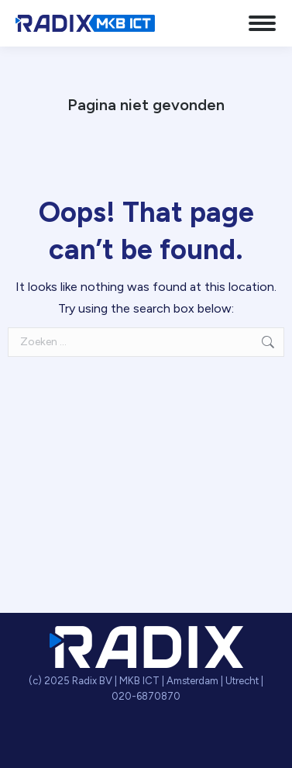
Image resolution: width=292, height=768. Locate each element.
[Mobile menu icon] (262, 23)
